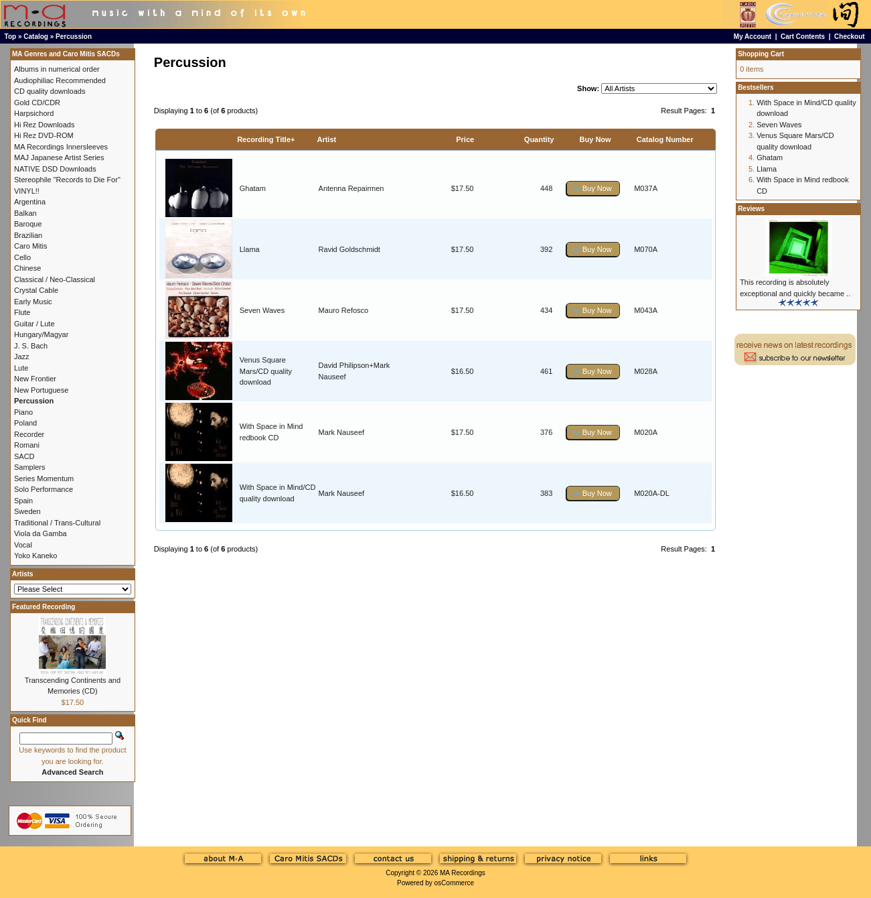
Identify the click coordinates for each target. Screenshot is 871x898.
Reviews (751, 208)
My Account (752, 36)
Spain (23, 501)
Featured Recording (43, 607)
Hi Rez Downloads (44, 125)
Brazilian (28, 235)
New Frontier (35, 379)
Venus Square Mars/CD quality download (266, 371)
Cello (22, 257)
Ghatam (253, 188)
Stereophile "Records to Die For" (67, 180)
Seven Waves (262, 310)
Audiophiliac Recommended (60, 80)
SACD (24, 456)
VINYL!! (26, 191)
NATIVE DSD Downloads (55, 169)
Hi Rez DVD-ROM (44, 135)
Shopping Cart (761, 54)
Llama (250, 249)
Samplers (29, 467)
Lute (21, 368)
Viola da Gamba (40, 533)
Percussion (74, 36)
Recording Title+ (266, 139)
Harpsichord (34, 113)
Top (11, 36)
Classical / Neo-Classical (54, 279)
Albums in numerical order (57, 69)
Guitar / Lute (34, 324)
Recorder (29, 434)
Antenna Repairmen (351, 188)
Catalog (35, 36)
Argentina (30, 202)
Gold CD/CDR (37, 103)
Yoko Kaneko (35, 556)
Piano (23, 412)
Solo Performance (43, 489)
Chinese (27, 268)
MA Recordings (462, 873)
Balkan (25, 213)
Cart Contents (803, 36)
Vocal (23, 545)
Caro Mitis (31, 246)
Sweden (27, 511)
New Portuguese (41, 390)
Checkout (849, 36)
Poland (25, 423)
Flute (22, 312)
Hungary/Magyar (41, 334)
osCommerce (454, 883)
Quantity (539, 139)
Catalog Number (665, 139)
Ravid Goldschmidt (349, 249)
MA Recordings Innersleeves (61, 147)
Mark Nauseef (341, 432)
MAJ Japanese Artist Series (59, 157)
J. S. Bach (31, 346)
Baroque (28, 224)
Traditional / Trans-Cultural (57, 523)
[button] (593, 188)
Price (465, 139)
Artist (326, 139)
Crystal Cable (36, 290)
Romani (26, 445)
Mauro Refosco (344, 310)
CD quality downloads (49, 91)
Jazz (21, 356)
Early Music (33, 302)
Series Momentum (44, 478)
